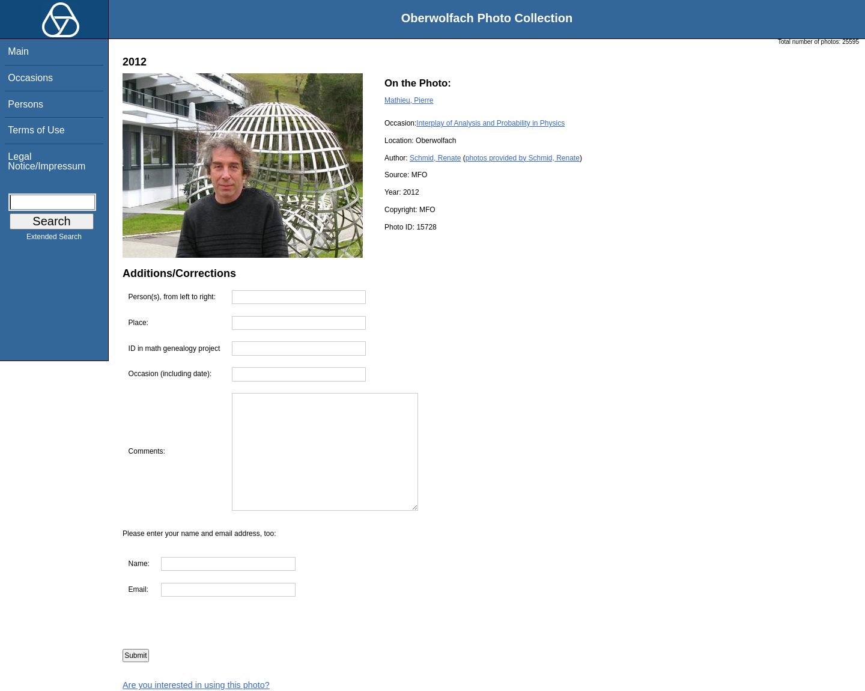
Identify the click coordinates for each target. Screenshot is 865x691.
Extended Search (54, 239)
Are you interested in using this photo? (196, 685)
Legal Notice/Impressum (46, 161)
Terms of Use (36, 130)
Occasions (30, 78)
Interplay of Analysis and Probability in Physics (490, 123)
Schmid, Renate (435, 158)
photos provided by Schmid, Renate (523, 158)
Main (18, 51)
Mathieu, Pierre (408, 100)
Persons (25, 104)
